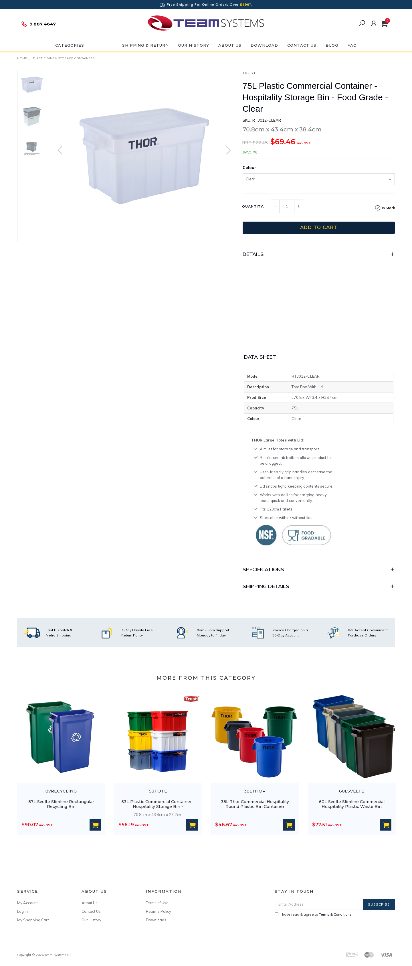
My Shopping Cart (33, 920)
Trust (249, 73)
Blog (332, 45)
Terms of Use (157, 902)
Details (253, 254)
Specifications (263, 569)
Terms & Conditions (335, 914)
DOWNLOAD (264, 45)
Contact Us (301, 45)
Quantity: (253, 206)
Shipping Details (266, 586)
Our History (193, 45)
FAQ (352, 45)
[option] (144, 156)
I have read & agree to (313, 914)
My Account (27, 902)
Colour (249, 167)
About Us (229, 45)
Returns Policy (158, 911)
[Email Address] (319, 904)
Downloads (156, 920)
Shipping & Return (145, 45)
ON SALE (103, 45)
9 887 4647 (38, 24)
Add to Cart (318, 227)
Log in (22, 911)
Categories (69, 45)
